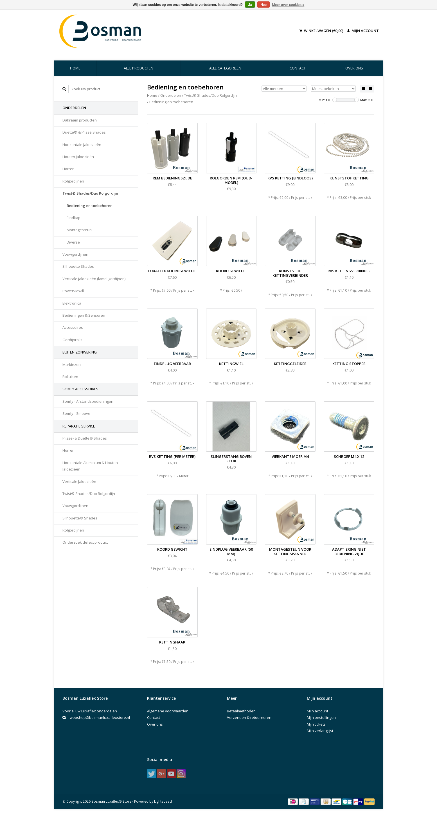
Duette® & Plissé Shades (84, 132)
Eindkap (73, 217)
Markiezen (71, 364)
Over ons (354, 68)
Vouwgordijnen (75, 254)
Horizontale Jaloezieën (81, 144)
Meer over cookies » (288, 5)
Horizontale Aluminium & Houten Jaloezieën (90, 466)
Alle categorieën (225, 68)
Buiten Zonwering (79, 352)
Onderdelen (74, 107)
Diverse (73, 242)
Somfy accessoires (80, 388)
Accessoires (72, 327)
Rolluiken (70, 376)
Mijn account (363, 30)
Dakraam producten (79, 120)
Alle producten (138, 68)
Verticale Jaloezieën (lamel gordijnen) (93, 278)
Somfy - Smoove (76, 413)
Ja (250, 5)
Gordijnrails (72, 339)
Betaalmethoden (241, 711)
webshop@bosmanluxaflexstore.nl (100, 717)
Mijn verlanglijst (320, 730)
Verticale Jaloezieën (79, 481)
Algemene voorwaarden (167, 711)
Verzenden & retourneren (249, 717)
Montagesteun (79, 229)
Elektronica (71, 303)
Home (75, 68)
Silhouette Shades (78, 266)
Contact (298, 68)
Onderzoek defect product (85, 542)
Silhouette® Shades (79, 518)
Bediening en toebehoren (89, 205)
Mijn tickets (316, 724)
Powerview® (73, 290)
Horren (68, 168)
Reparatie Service (78, 426)
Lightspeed (163, 801)
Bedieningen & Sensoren (83, 315)
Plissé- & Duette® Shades (84, 438)
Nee (263, 5)
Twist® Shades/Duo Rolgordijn (90, 193)
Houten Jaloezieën (78, 156)
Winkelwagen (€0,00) (321, 30)
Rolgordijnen (73, 181)
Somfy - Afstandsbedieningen (87, 401)
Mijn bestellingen (321, 717)
